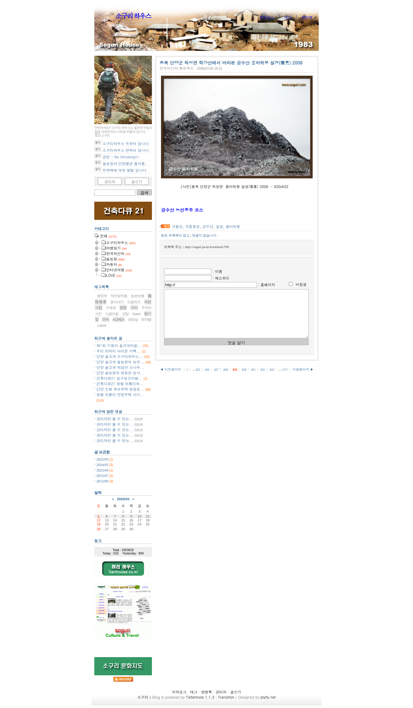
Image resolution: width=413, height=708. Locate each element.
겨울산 (177, 226)
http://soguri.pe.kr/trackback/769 (207, 247)
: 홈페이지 (266, 284)
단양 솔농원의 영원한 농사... (120, 372)
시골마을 (112, 313)
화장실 (133, 319)
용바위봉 (233, 226)
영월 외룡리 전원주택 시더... (120, 394)
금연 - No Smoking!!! (120, 156)
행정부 (102, 295)
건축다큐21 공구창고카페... (119, 378)
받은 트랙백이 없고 (175, 235)
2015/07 (102, 476)
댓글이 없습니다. (204, 235)
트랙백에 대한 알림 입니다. (125, 170)
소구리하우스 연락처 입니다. (126, 150)
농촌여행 (137, 295)
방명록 (307, 17)
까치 (105, 319)
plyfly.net (268, 697)
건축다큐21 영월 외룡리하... (120, 383)
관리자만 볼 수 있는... (114, 418)
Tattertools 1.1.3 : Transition (210, 697)
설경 (219, 226)
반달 (125, 313)
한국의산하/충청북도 (176, 68)
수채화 (111, 307)
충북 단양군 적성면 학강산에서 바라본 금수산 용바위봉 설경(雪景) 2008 (230, 63)
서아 (134, 307)
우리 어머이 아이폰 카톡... (118, 350)
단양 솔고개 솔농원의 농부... (120, 361)
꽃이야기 (116, 301)
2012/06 (102, 481)
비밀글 (301, 284)
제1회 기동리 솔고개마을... (119, 345)
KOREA (119, 319)
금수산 (207, 226)
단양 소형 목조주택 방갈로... (120, 389)
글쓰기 (136, 181)
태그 (287, 17)
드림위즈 (133, 301)
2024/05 (102, 465)
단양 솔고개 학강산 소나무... (120, 367)
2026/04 (123, 499)
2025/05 (102, 459)
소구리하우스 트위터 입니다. (126, 143)
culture (101, 325)
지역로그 (266, 17)
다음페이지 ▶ (303, 378)
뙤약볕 (146, 319)
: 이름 (217, 271)
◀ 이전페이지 (171, 378)
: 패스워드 (221, 277)
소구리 (142, 697)
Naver (137, 313)
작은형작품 (119, 295)
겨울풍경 (192, 226)
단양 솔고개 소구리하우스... (119, 356)
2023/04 (102, 470)
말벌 (123, 307)
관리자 (109, 181)
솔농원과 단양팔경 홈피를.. (125, 163)
